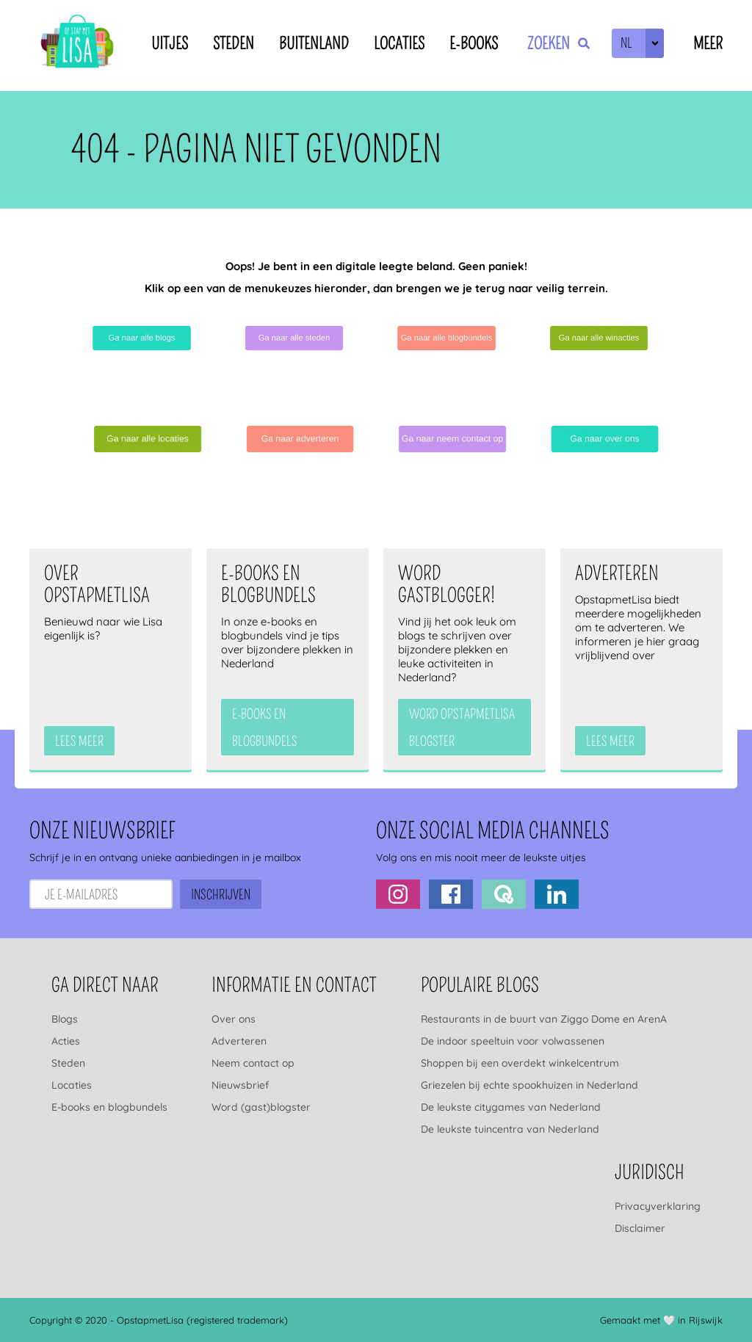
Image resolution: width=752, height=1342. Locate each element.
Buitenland (314, 44)
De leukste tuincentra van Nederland (510, 1129)
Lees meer (79, 741)
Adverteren (239, 1041)
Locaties (399, 44)
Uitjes (169, 44)
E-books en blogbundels (109, 1107)
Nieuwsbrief (240, 1085)
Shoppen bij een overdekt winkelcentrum (520, 1063)
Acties (65, 1041)
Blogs (64, 1019)
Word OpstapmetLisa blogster (462, 728)
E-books (473, 44)
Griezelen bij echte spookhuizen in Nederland (529, 1085)
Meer (708, 44)
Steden (233, 44)
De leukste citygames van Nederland (511, 1107)
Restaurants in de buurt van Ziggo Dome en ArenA (544, 1019)
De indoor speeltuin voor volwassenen (512, 1041)
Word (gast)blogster (261, 1107)
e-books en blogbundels (264, 728)
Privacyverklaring (658, 1206)
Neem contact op (253, 1063)
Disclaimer (640, 1228)
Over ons (234, 1019)
